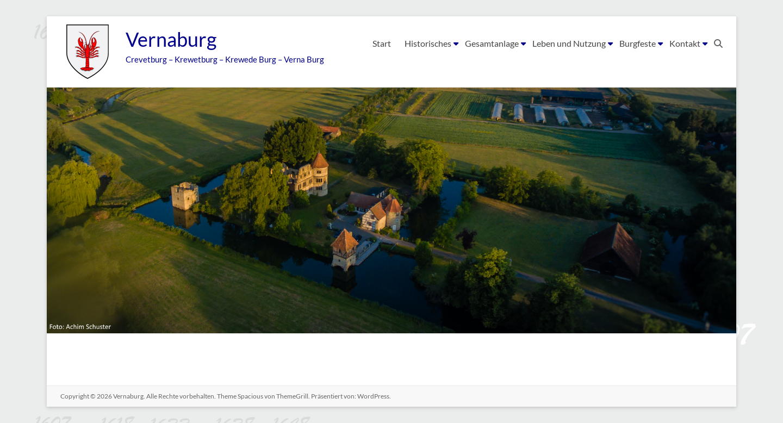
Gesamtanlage (492, 43)
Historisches (428, 43)
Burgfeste (637, 43)
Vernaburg (171, 40)
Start (381, 43)
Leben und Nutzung (569, 43)
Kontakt (684, 43)
